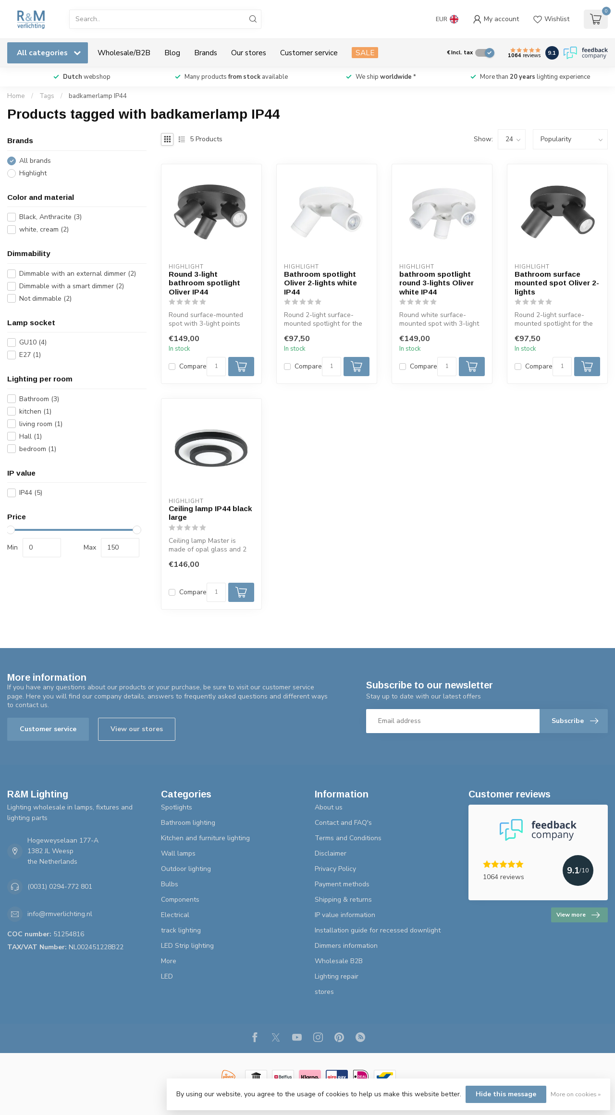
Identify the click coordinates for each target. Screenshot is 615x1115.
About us (329, 807)
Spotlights (176, 807)
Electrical (175, 914)
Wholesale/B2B (124, 53)
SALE (365, 53)
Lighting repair (336, 976)
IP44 (30, 492)
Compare (193, 366)
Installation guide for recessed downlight (378, 930)
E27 (30, 354)
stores (324, 991)
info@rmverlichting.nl (59, 914)
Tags (46, 96)
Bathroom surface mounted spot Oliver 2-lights (557, 283)
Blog (172, 53)
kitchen (35, 411)
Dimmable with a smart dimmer (71, 286)
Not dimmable (45, 298)
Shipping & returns (343, 899)
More (168, 961)
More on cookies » (576, 1094)
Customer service (309, 53)
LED (167, 976)
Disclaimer (330, 853)
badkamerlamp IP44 (98, 96)
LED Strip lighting (187, 945)
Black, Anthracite (50, 217)
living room (40, 424)
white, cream (44, 229)
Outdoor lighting (186, 868)
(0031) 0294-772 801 (59, 886)
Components (180, 899)
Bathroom (39, 399)
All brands (35, 160)
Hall (30, 436)
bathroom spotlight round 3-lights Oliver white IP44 (436, 283)
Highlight (33, 173)
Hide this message (506, 1094)
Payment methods (342, 884)
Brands (205, 53)
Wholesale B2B (339, 961)
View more (578, 915)
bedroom (37, 449)
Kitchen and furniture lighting (205, 838)
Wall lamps (178, 853)
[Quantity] (216, 366)
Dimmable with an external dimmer (77, 273)
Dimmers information (346, 945)
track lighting (181, 930)
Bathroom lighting (188, 822)
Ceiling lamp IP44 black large (210, 512)
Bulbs (169, 884)
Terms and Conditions (348, 838)
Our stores (248, 53)
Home (16, 96)
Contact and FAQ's (343, 822)
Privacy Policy (335, 868)
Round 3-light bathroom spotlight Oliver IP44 (204, 283)
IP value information (345, 914)
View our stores (137, 729)
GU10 (33, 342)
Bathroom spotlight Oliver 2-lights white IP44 (320, 283)
